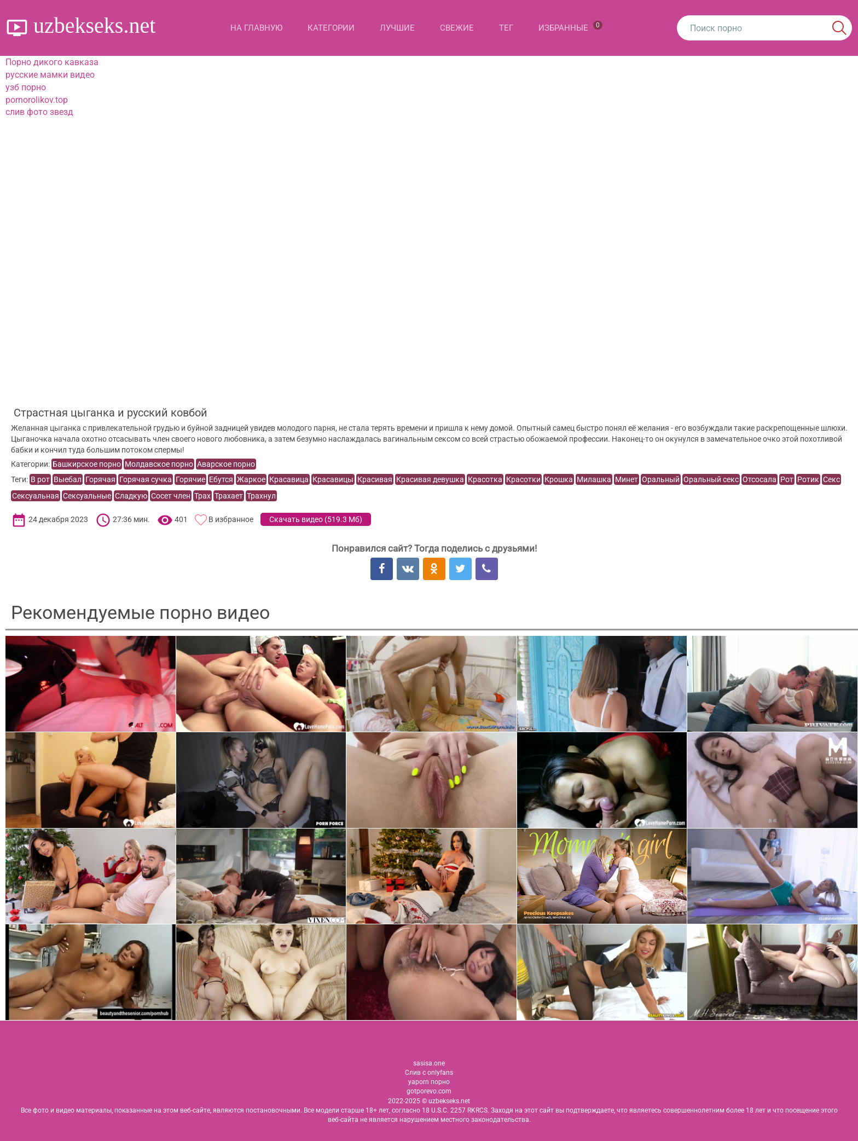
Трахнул (261, 495)
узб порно (25, 87)
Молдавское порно (159, 464)
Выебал (68, 479)
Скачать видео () (315, 519)
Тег (506, 28)
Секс (831, 479)
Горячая (100, 479)
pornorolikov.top (36, 100)
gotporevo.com (429, 1091)
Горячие (190, 479)
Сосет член (170, 495)
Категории (331, 28)
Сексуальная (35, 495)
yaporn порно (429, 1082)
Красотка (485, 479)
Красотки (523, 479)
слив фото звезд (39, 112)
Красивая (374, 479)
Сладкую (131, 495)
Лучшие (397, 28)
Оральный (661, 479)
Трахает (229, 495)
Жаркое (251, 479)
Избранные (570, 27)
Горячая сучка (145, 479)
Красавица (289, 479)
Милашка (594, 479)
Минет (626, 479)
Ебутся (221, 479)
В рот (40, 479)
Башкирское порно (87, 464)
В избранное (230, 519)
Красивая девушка (430, 479)
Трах (202, 495)
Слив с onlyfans (429, 1072)
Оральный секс (711, 479)
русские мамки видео (50, 74)
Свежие (457, 28)
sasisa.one (429, 1063)
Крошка (558, 479)
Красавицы (332, 479)
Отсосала (759, 479)
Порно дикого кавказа (51, 62)
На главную (256, 28)
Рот (786, 479)
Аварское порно (226, 464)
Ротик (808, 479)
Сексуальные (87, 495)
